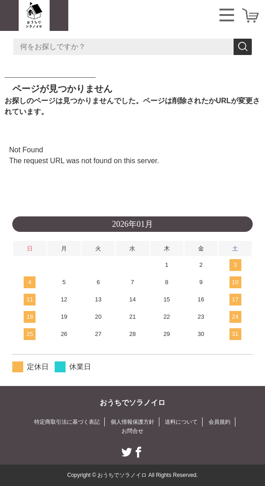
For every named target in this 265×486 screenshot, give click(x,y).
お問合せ (132, 431)
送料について (181, 422)
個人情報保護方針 (132, 422)
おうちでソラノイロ (132, 402)
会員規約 (219, 422)
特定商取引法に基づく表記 (67, 422)
